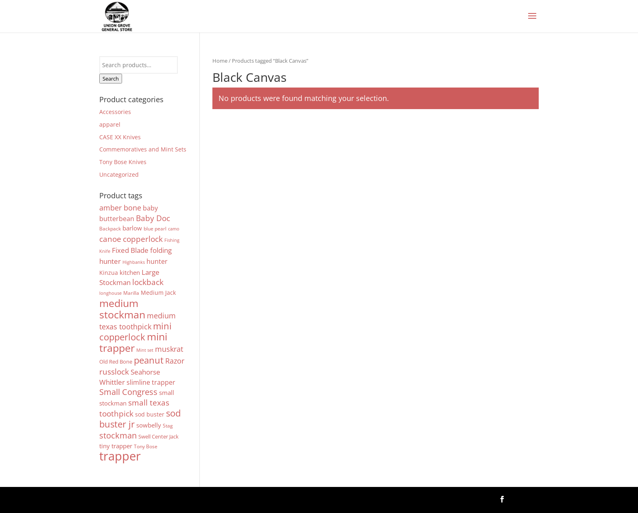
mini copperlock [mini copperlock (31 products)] (135, 331)
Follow (525, 498)
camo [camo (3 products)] (173, 229)
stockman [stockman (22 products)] (118, 435)
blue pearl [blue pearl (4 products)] (155, 228)
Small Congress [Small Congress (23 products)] (128, 391)
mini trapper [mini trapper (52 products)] (133, 342)
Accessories (115, 112)
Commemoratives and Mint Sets (142, 149)
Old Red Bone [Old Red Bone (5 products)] (115, 361)
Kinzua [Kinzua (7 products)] (108, 272)
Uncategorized (119, 174)
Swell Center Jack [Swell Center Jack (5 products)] (158, 436)
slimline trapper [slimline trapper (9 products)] (151, 382)
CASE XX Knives (120, 137)
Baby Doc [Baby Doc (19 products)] (153, 218)
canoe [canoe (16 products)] (110, 239)
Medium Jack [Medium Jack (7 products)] (158, 292)
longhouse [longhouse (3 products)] (110, 293)
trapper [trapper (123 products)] (120, 456)
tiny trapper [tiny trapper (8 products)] (115, 446)
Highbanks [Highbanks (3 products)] (133, 262)
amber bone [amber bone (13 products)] (120, 208)
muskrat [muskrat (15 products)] (169, 349)
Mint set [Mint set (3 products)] (144, 350)
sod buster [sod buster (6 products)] (149, 414)
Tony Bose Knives (122, 162)
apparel (109, 124)
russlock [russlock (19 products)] (114, 371)
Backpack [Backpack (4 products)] (110, 228)
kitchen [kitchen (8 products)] (130, 272)
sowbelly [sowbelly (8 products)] (148, 425)
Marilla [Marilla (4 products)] (131, 292)
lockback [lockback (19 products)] (148, 281)
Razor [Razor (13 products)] (174, 361)
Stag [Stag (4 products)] (168, 425)
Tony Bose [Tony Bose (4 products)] (145, 446)
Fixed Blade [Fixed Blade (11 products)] (130, 250)
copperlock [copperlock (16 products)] (143, 239)
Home (219, 60)
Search (111, 78)
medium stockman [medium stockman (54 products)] (122, 308)
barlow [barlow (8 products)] (132, 228)
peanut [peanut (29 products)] (149, 360)
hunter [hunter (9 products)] (157, 261)
